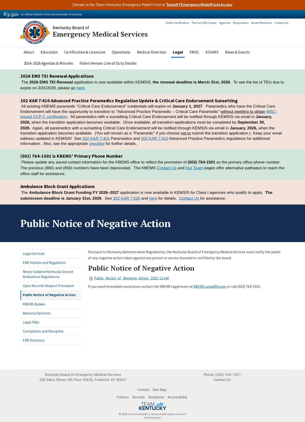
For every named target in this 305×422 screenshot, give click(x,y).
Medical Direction (151, 52)
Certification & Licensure (84, 52)
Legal (178, 52)
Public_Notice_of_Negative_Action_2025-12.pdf (129, 278)
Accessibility (177, 397)
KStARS (211, 52)
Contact (143, 390)
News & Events (237, 52)
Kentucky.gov (152, 417)
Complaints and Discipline (43, 331)
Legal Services (34, 253)
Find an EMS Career (207, 23)
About (29, 52)
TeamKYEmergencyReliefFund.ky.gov (199, 5)
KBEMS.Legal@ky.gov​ (209, 286)
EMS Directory (34, 340)
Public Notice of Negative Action (49, 295)
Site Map (160, 390)
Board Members (262, 23)
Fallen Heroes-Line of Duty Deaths (108, 63)
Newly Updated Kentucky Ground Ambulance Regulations (48, 274)
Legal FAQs (31, 322)
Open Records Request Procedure (48, 286)
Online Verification (181, 23)
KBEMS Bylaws (34, 304)
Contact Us (281, 23)
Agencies (227, 23)
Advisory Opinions (37, 313)
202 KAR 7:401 (96, 138)
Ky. (11, 14)
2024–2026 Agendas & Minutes (48, 63)
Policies (123, 397)
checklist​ (96, 143)
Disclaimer (156, 397)
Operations (121, 52)
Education (49, 52)
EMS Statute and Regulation (44, 262)
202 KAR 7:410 (154, 138)
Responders (242, 23)
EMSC (194, 52)
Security (138, 397)
